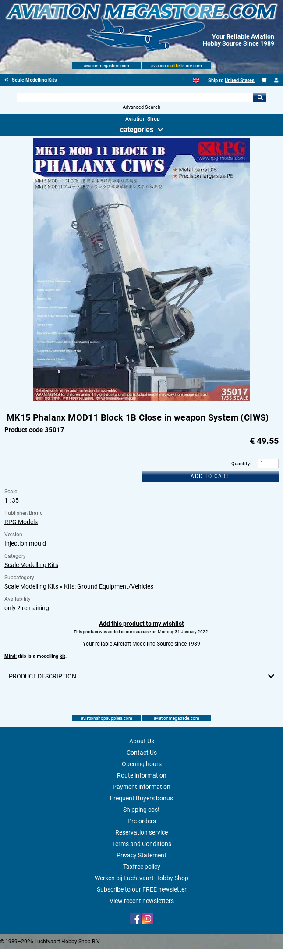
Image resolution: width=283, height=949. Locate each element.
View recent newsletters (142, 900)
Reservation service (141, 832)
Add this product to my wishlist (141, 623)
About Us (141, 741)
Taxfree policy (141, 866)
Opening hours (142, 763)
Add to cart (210, 476)
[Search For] (135, 97)
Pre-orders (141, 820)
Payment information (141, 786)
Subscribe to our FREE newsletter (142, 889)
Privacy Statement (141, 855)
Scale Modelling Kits (31, 564)
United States (240, 80)
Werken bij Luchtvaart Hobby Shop (141, 877)
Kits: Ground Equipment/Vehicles (108, 586)
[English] (196, 80)
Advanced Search (141, 107)
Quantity (240, 464)
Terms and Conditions (141, 843)
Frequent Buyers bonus (141, 798)
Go (259, 97)
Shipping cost (141, 809)
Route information (141, 775)
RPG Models (21, 521)
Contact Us (142, 752)
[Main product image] (141, 399)
